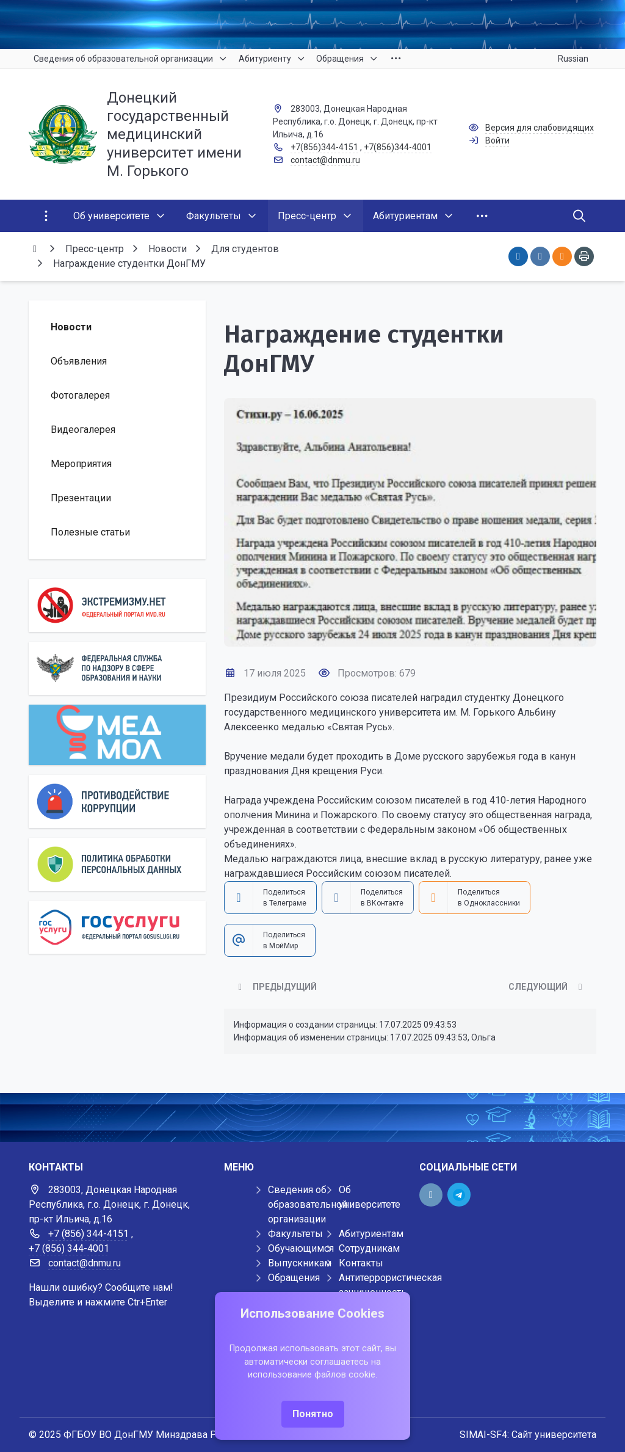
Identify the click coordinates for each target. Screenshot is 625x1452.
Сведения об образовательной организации (307, 1204)
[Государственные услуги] (117, 927)
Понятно (312, 1414)
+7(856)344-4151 (324, 147)
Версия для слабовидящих (539, 127)
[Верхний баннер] (312, 24)
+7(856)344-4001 (398, 147)
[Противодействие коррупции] (117, 801)
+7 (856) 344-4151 (88, 1234)
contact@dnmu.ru (325, 160)
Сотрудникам (369, 1248)
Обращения (294, 1277)
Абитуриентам (371, 1234)
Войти (497, 140)
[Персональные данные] (117, 864)
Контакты (361, 1263)
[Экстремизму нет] (117, 605)
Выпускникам (299, 1263)
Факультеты (295, 1234)
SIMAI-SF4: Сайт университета (528, 1434)
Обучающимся (301, 1248)
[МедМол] (117, 735)
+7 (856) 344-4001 (69, 1248)
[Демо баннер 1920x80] (312, 1117)
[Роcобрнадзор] (117, 668)
